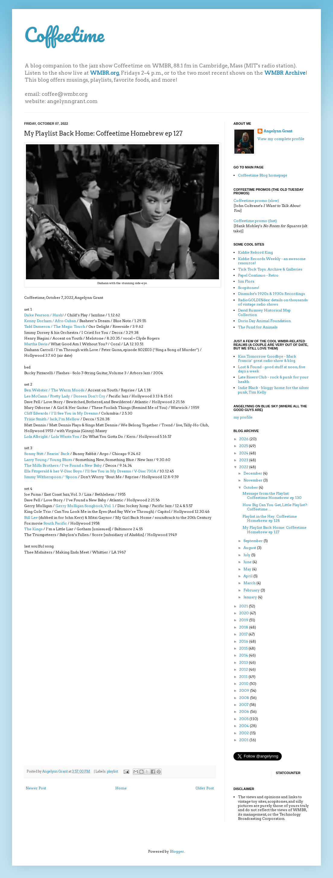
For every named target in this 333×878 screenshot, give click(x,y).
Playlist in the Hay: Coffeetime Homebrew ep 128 (270, 518)
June (247, 562)
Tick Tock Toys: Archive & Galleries (270, 269)
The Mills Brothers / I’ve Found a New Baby (63, 465)
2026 (244, 439)
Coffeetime (64, 34)
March (249, 583)
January (250, 597)
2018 (244, 627)
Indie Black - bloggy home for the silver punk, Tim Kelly (273, 389)
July (247, 555)
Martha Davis (35, 344)
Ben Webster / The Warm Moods (54, 390)
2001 (244, 740)
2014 (244, 655)
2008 (244, 697)
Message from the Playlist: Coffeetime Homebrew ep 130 (272, 495)
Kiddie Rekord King (255, 252)
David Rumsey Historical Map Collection (264, 312)
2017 (244, 634)
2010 (244, 683)
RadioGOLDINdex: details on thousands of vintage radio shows (273, 302)
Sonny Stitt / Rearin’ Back (46, 453)
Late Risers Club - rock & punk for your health (273, 379)
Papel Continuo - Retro (258, 275)
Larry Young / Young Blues (48, 459)
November (253, 480)
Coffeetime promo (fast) (255, 220)
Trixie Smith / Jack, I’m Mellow (52, 419)
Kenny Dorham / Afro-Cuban (50, 320)
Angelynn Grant (55, 771)
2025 (244, 446)
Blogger (177, 851)
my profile (242, 417)
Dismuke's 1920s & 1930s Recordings (271, 293)
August (250, 547)
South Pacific (55, 523)
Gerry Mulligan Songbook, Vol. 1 (85, 505)
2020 (244, 613)
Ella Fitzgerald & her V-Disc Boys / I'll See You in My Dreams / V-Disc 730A (90, 471)
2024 (244, 453)
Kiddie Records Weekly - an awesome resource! (272, 260)
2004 (244, 725)
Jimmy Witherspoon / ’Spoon (50, 477)
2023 (244, 460)
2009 (244, 690)
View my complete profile (281, 138)
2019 (244, 620)
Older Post (204, 788)
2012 (244, 669)
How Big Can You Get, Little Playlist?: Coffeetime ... (275, 507)
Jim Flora (246, 281)
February (252, 590)
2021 (244, 606)
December (253, 473)
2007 (244, 704)
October (251, 487)
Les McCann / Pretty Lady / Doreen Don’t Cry (64, 396)
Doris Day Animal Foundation (264, 320)
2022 (244, 467)
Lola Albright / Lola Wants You (51, 436)
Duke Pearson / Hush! (44, 315)
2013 (244, 662)
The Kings (33, 529)
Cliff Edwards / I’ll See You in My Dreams (61, 413)
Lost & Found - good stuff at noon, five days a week (271, 369)
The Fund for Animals (258, 327)
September (253, 540)
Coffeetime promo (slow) (256, 200)
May (247, 569)
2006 (244, 711)
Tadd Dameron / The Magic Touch (54, 326)
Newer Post (36, 788)
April (248, 576)
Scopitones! (248, 287)
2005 (244, 719)
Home (121, 788)
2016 (244, 641)
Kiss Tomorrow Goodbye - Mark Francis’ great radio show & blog (267, 358)
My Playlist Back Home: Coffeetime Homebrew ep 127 (274, 529)
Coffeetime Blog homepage (262, 175)
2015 (244, 648)
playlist (112, 771)
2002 (244, 733)
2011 (244, 676)
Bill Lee (31, 517)
